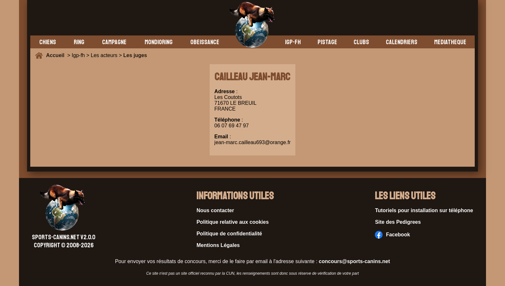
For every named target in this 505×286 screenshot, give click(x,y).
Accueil (56, 55)
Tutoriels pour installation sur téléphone (424, 210)
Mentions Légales (218, 245)
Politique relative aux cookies (232, 222)
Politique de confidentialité (229, 233)
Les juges (135, 55)
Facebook (392, 235)
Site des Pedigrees (398, 222)
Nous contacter (215, 210)
